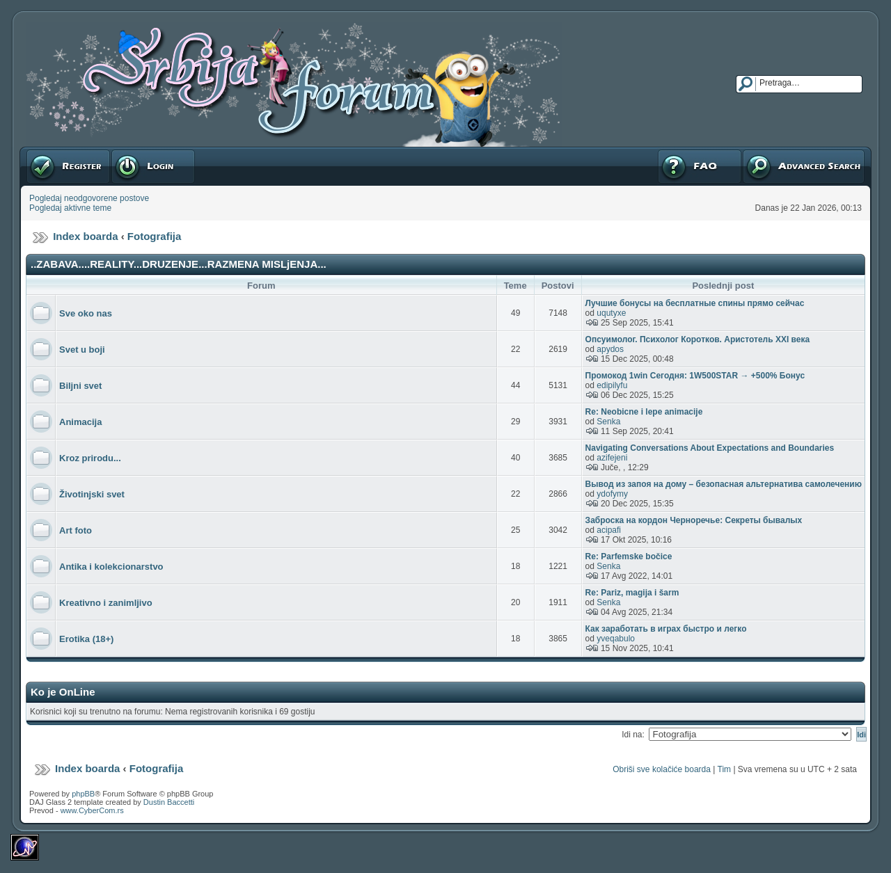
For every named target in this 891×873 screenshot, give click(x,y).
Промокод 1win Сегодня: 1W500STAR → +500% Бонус (695, 376)
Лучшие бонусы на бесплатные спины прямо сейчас (695, 303)
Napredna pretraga (803, 166)
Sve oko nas (85, 313)
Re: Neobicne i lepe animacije (644, 412)
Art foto (75, 530)
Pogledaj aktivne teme (70, 208)
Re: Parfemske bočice (628, 556)
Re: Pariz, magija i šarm (632, 593)
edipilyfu (612, 385)
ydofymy (612, 494)
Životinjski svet (92, 494)
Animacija (80, 422)
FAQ (699, 166)
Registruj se (68, 166)
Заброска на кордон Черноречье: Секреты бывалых (694, 520)
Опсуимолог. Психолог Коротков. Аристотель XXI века (697, 339)
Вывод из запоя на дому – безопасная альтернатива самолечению (723, 484)
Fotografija (154, 236)
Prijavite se (153, 166)
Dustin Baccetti (168, 802)
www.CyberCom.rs (92, 810)
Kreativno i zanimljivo (105, 603)
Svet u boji (82, 349)
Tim (725, 769)
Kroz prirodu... (90, 458)
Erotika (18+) (86, 639)
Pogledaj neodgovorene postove (89, 198)
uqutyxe (611, 313)
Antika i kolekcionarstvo (111, 566)
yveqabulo (616, 638)
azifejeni (612, 458)
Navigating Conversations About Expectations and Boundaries (710, 448)
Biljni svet (80, 386)
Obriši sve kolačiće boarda (662, 769)
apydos (610, 349)
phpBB (83, 794)
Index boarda (85, 236)
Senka (608, 421)
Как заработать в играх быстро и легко (666, 629)
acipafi (609, 530)
